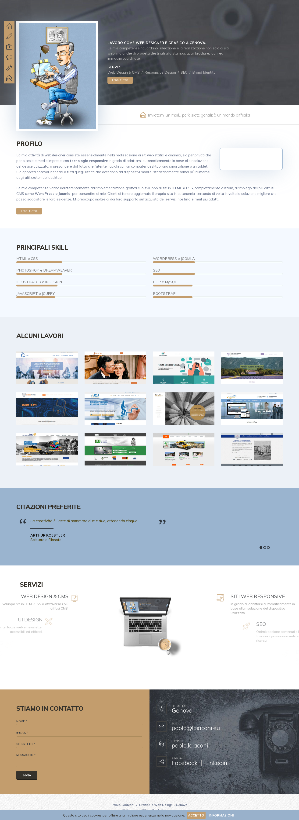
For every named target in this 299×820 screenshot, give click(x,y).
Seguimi (177, 758)
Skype (176, 741)
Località (178, 706)
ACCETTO (196, 815)
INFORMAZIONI (221, 815)
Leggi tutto (120, 80)
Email (176, 723)
